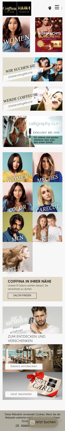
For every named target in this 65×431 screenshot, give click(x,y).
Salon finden (22, 295)
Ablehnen (26, 425)
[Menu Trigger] (57, 7)
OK (17, 425)
